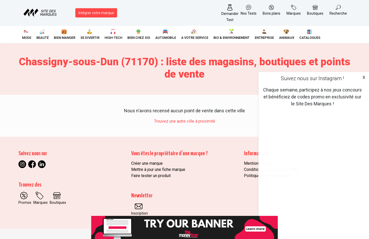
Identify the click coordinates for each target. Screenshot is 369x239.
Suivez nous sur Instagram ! (312, 78)
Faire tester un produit (151, 175)
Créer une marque (147, 163)
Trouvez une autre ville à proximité (184, 121)
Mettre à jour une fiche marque (158, 169)
